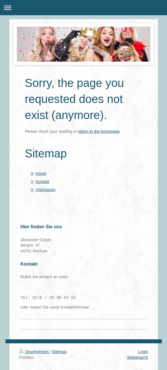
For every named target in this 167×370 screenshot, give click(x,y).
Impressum (45, 189)
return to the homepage (99, 131)
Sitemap (59, 351)
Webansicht (137, 357)
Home (41, 173)
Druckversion (34, 351)
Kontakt (42, 181)
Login (143, 351)
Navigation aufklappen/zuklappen (83, 7)
